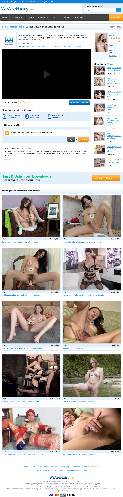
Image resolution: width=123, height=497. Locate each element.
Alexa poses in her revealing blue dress (114, 94)
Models (31, 17)
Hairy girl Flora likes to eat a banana (77, 348)
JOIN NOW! (116, 17)
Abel (27, 43)
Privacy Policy (64, 467)
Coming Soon (18, 17)
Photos (57, 17)
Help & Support (36, 467)
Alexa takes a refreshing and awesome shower (114, 81)
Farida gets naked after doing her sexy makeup (21, 295)
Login (71, 139)
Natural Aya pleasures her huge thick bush (80, 454)
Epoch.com (19, 489)
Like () (7, 159)
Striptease (45, 46)
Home (4, 17)
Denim (72, 46)
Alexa (21, 26)
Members (78, 17)
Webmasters (75, 467)
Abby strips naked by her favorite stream (79, 401)
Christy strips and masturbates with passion (20, 242)
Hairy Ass (36, 46)
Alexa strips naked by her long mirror (114, 149)
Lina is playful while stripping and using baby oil (82, 242)
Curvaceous (80, 46)
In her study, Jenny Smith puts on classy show (20, 401)
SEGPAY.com (93, 489)
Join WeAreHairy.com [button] (106, 178)
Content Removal (66, 491)
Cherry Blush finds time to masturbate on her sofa (83, 295)
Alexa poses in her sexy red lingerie (114, 69)
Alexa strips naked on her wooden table (114, 107)
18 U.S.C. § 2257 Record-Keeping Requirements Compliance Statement (61, 470)
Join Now (83, 139)
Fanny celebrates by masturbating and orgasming (22, 454)
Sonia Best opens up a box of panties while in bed (22, 348)
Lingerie (53, 46)
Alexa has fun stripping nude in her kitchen (114, 135)
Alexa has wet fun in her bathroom (114, 161)
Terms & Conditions (50, 467)
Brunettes (27, 46)
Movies (67, 17)
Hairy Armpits (62, 46)
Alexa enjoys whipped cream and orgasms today (113, 121)
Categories (43, 17)
